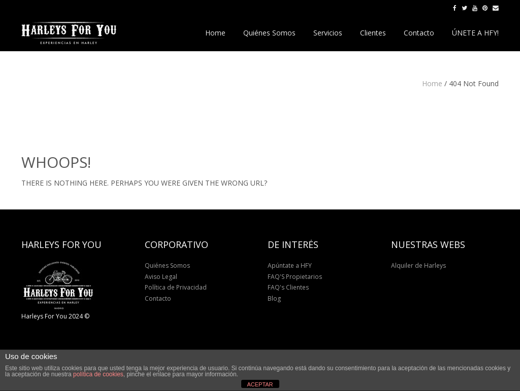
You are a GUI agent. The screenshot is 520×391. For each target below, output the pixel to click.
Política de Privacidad (176, 287)
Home (432, 83)
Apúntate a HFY (290, 265)
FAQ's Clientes (288, 287)
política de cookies (98, 374)
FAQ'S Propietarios (295, 276)
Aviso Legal (161, 276)
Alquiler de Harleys (418, 265)
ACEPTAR (260, 384)
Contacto (158, 298)
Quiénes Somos (167, 265)
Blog (274, 298)
